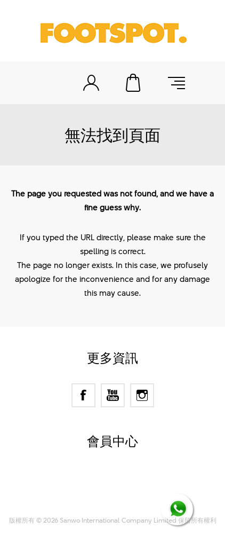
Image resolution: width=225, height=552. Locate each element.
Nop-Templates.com (133, 496)
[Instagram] (142, 395)
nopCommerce (131, 482)
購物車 (134, 83)
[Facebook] (83, 395)
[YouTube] (113, 395)
